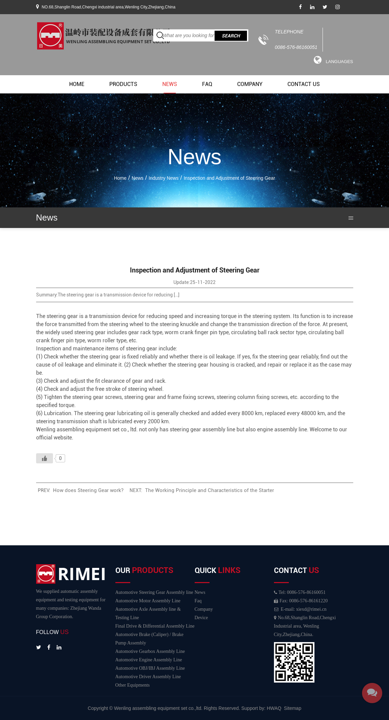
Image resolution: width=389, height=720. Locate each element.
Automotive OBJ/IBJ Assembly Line (150, 668)
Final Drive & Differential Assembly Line (155, 626)
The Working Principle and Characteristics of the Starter (209, 490)
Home (76, 84)
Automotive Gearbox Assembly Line (150, 651)
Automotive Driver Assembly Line (148, 676)
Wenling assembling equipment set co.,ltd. (159, 708)
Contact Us (303, 84)
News (169, 84)
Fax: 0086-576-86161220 (301, 600)
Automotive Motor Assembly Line (147, 600)
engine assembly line (282, 429)
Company (249, 84)
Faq (207, 84)
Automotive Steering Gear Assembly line (154, 592)
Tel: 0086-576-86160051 (300, 592)
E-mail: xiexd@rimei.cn (300, 609)
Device (201, 617)
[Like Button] (44, 458)
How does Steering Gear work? (88, 490)
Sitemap (292, 708)
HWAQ (274, 708)
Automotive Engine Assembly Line (148, 659)
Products (123, 84)
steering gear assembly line (202, 429)
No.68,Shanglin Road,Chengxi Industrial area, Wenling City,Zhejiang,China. (305, 626)
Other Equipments (132, 685)
